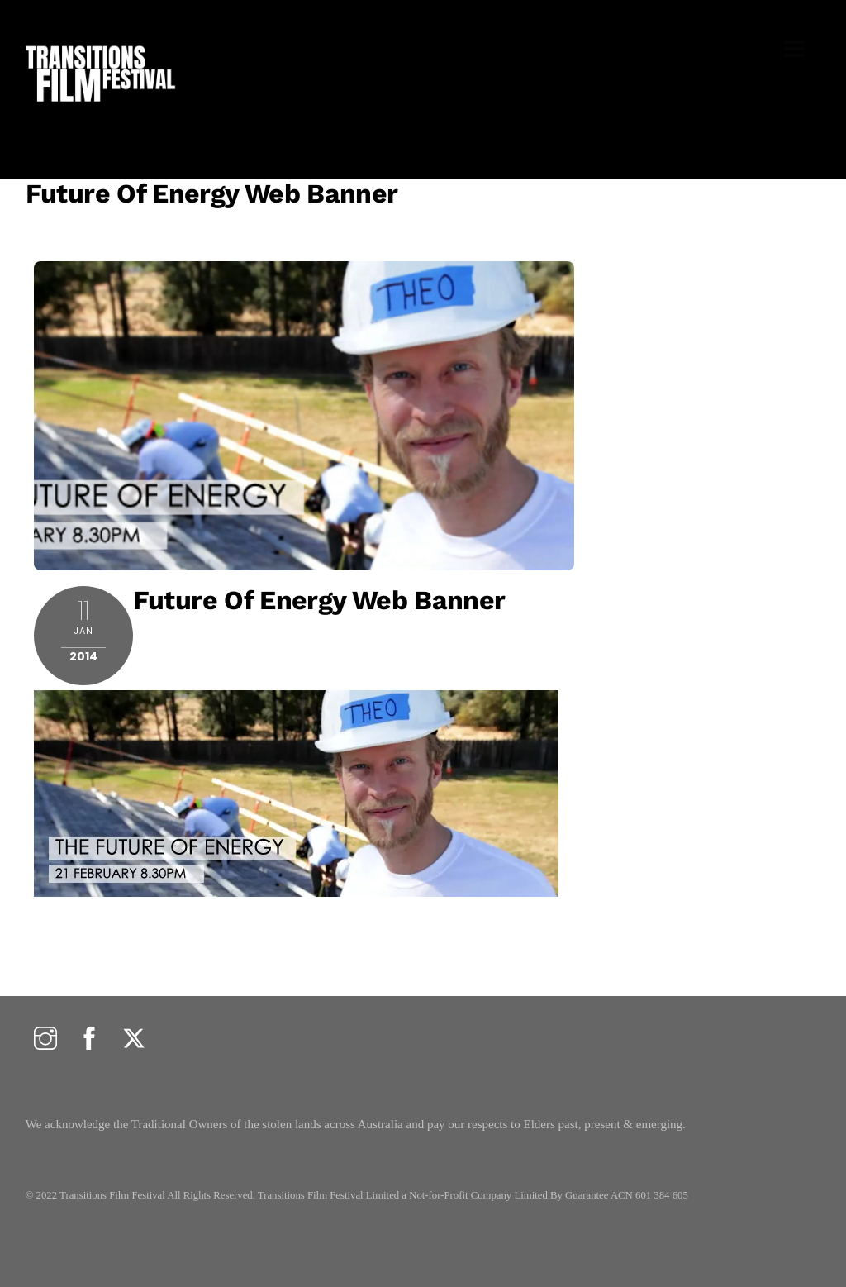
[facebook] (89, 1039)
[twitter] (134, 1039)
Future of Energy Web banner (212, 193)
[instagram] (45, 1039)
